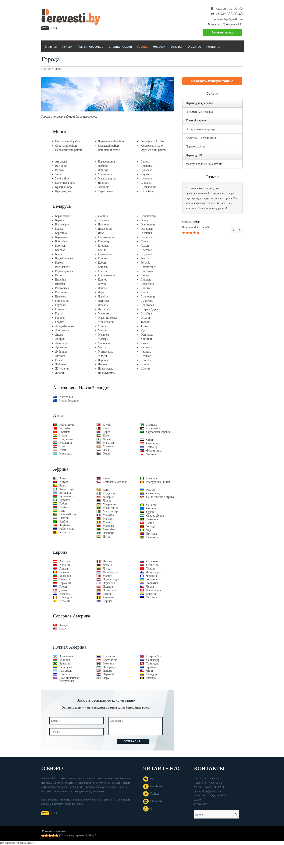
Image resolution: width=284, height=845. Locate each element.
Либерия (108, 497)
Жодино (103, 216)
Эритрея (151, 533)
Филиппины (153, 450)
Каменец (103, 241)
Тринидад (152, 663)
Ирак (62, 446)
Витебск (60, 283)
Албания (64, 565)
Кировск (103, 245)
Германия (65, 583)
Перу (106, 678)
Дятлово (60, 355)
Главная (51, 46)
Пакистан (152, 424)
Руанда (150, 489)
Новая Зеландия (69, 400)
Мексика (108, 663)
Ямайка (151, 678)
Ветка (58, 275)
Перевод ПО (194, 155)
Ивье (101, 233)
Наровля (103, 360)
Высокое (60, 296)
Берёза (59, 228)
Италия (107, 561)
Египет (63, 518)
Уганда (150, 526)
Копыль (103, 266)
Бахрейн (64, 428)
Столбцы (146, 313)
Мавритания (110, 507)
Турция (150, 568)
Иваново (103, 224)
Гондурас (65, 674)
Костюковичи (106, 275)
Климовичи (105, 254)
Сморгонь (147, 300)
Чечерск (146, 360)
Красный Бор (63, 187)
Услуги (67, 46)
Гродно (59, 322)
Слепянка (147, 165)
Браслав (60, 250)
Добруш (60, 339)
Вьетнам (64, 432)
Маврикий (109, 504)
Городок (60, 317)
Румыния (108, 597)
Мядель (103, 355)
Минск (102, 326)
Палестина (153, 428)
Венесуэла (65, 667)
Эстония (151, 597)
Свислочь (147, 271)
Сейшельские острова (160, 497)
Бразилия (65, 663)
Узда (143, 330)
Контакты (213, 46)
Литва (106, 568)
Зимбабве (65, 525)
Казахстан (65, 453)
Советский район (66, 145)
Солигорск (147, 305)
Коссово (103, 271)
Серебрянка (105, 191)
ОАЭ (106, 450)
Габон (63, 503)
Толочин (146, 322)
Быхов (59, 262)
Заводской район (108, 145)
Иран (62, 450)
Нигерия (151, 478)
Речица (145, 258)
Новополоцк (148, 216)
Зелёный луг (63, 178)
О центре (194, 46)
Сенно (145, 275)
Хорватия (152, 583)
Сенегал (151, 504)
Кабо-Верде (66, 528)
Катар (106, 428)
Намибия (108, 533)
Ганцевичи (62, 300)
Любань (103, 305)
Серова (145, 161)
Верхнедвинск (64, 271)
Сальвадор (153, 660)
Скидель (146, 279)
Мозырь (103, 339)
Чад (148, 530)
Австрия (64, 561)
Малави (108, 518)
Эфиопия (152, 537)
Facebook (153, 786)
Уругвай (151, 667)
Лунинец (103, 300)
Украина (151, 579)
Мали (106, 522)
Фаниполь (147, 334)
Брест (58, 254)
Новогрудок (105, 368)
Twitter (151, 793)
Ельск (59, 360)
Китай (107, 424)
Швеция (151, 593)
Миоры (102, 330)
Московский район (152, 145)
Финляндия (153, 572)
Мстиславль (105, 351)
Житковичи (62, 368)
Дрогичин (61, 347)
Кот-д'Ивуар (110, 493)
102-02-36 (229, 8)
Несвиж (103, 364)
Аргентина (66, 656)
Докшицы (61, 343)
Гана (62, 510)
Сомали (151, 508)
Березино (61, 233)
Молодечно (105, 343)
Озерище (103, 187)
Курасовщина (106, 161)
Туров (144, 326)
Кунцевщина (63, 191)
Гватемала (65, 670)
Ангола (63, 482)
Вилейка (60, 279)
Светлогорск (148, 266)
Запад (58, 174)
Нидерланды (111, 579)
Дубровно (61, 351)
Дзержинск (62, 330)
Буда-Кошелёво (64, 258)
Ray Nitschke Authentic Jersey (17, 842)
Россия (107, 593)
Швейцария (153, 590)
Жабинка (60, 364)
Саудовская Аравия (158, 432)
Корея (106, 432)
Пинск (145, 241)
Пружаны (147, 254)
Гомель (59, 309)
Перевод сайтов (195, 146)
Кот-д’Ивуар (67, 489)
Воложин (61, 292)
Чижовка (146, 178)
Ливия (107, 500)
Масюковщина (107, 178)
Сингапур (152, 443)
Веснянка (61, 165)
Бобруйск (61, 241)
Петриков (147, 237)
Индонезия (66, 439)
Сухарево (146, 170)
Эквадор (151, 674)
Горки (59, 313)
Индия (63, 435)
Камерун (64, 532)
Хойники (146, 339)
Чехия (150, 586)
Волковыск (62, 288)
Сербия (107, 601)
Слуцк (145, 292)
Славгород (147, 283)
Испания (64, 601)
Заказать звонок (223, 32)
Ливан (107, 439)
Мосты (102, 347)
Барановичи (62, 216)
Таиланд (151, 447)
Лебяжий (103, 165)
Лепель (102, 288)
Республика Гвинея (158, 482)
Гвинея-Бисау (68, 514)
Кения (106, 478)
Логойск (103, 296)
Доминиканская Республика (69, 679)
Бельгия (64, 572)
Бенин (63, 485)
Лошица (103, 170)
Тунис (150, 522)
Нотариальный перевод (200, 129)
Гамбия (64, 507)
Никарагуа (109, 667)
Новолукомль (106, 372)
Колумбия (109, 656)
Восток (59, 170)
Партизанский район (111, 141)
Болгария (65, 575)
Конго (106, 489)
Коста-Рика (110, 660)
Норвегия (109, 583)
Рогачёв (145, 262)
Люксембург (110, 572)
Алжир (63, 478)
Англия (64, 568)
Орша (144, 220)
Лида (101, 292)
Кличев (102, 258)
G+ (148, 808)
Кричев (102, 279)
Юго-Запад (147, 191)
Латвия (107, 565)
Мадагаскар (110, 511)
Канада (63, 625)
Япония (151, 454)
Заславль (103, 220)
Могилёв (103, 334)
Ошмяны (146, 233)
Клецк (102, 250)
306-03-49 (229, 14)
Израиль (64, 593)
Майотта (108, 515)
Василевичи (62, 266)
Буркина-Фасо (68, 496)
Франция (151, 575)
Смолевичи (148, 296)
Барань (59, 220)
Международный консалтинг (204, 163)
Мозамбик (109, 529)
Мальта (107, 575)
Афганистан (67, 424)
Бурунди (64, 500)
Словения (152, 565)
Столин (145, 317)
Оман (106, 453)
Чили (149, 670)
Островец (147, 228)
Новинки (103, 182)
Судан (150, 512)
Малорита (104, 313)
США (63, 628)
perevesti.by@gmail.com (228, 19)
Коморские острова (115, 482)
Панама (107, 670)
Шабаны (146, 182)
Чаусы (144, 343)
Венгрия (64, 579)
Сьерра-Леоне (155, 515)
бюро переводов (86, 116)
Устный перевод (196, 120)
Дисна (59, 334)
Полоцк (145, 245)
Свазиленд (153, 493)
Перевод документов (199, 103)
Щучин (145, 368)
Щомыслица (148, 187)
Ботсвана (65, 492)
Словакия (152, 561)
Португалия (110, 590)
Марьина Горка (107, 317)
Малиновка (105, 174)
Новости (159, 46)
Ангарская (61, 161)
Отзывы (176, 46)
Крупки (102, 283)
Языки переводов (90, 46)
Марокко (108, 525)
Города (142, 46)
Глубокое (61, 305)
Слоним (145, 288)
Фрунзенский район (153, 149)
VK (149, 778)
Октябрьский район (153, 141)
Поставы (146, 250)
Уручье (145, 174)
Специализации (120, 46)
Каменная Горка (65, 182)
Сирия (150, 439)
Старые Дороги (150, 309)
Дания (63, 590)
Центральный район (68, 141)
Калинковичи (106, 237)
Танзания (152, 519)
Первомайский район (68, 149)
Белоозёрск (62, 224)
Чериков (146, 355)
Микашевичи (106, 322)
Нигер (106, 536)
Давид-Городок (64, 326)
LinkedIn (152, 801)
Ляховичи (104, 309)
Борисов (60, 245)
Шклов (145, 364)
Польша (108, 586)
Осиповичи (148, 224)
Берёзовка (61, 237)
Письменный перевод (199, 111)
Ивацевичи (105, 228)
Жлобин (60, 372)
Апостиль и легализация (201, 137)
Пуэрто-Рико (154, 656)
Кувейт (107, 435)
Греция (63, 586)
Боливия (64, 660)
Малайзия (109, 442)
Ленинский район (109, 149)
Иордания (65, 442)
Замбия (63, 521)
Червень (146, 351)
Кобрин (102, 262)
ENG (54, 28)
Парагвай (108, 674)
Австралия (66, 397)
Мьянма (108, 446)
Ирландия (65, 597)
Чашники (146, 347)
